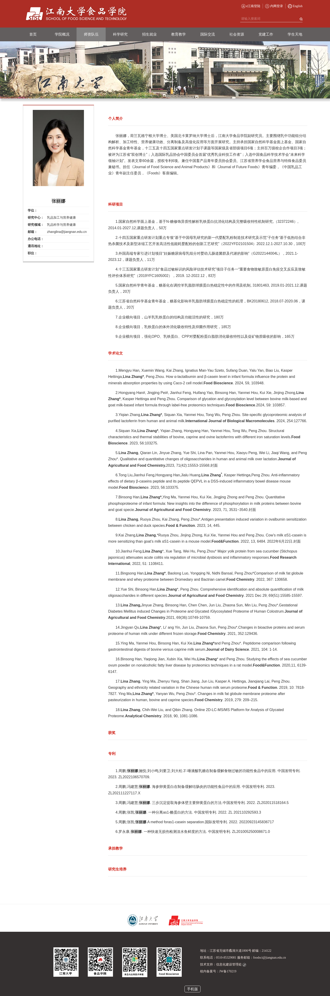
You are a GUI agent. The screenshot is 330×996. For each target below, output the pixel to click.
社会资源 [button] (236, 34)
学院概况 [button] (62, 34)
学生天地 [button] (295, 34)
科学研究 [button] (120, 34)
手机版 (192, 989)
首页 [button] (33, 34)
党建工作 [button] (265, 34)
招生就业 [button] (149, 34)
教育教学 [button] (178, 34)
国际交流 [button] (207, 34)
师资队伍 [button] (91, 34)
